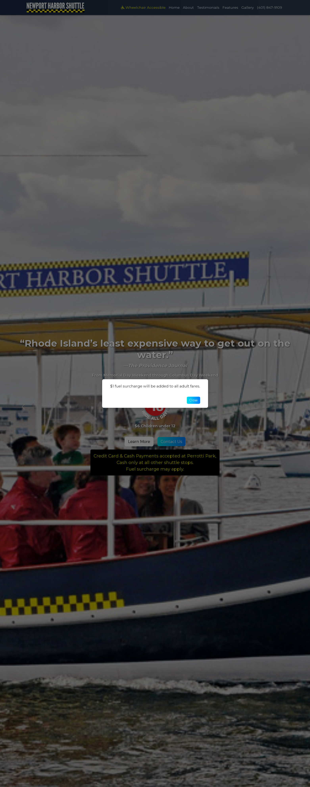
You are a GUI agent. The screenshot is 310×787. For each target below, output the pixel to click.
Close (193, 400)
